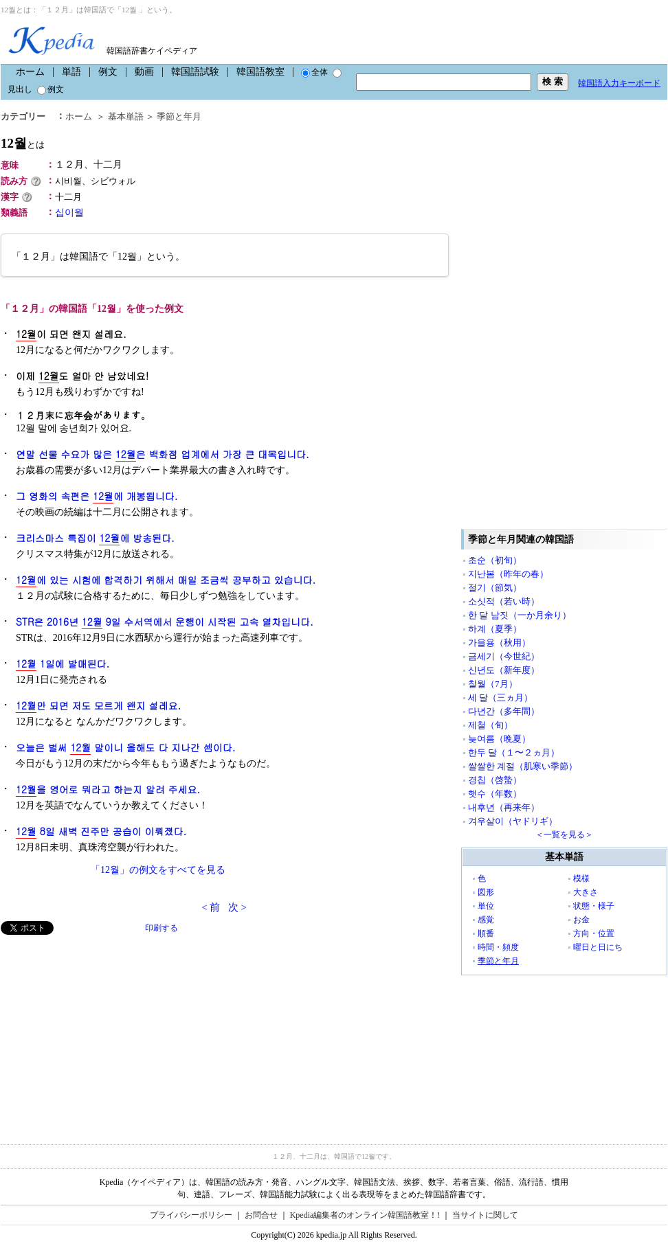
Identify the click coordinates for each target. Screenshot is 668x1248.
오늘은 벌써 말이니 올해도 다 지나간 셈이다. (125, 747)
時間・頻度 (498, 947)
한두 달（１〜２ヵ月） (513, 752)
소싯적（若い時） (503, 601)
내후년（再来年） (503, 807)
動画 (144, 72)
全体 (314, 72)
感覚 (486, 919)
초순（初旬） (495, 560)
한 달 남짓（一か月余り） (519, 615)
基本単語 (126, 116)
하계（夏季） (495, 629)
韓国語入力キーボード (619, 83)
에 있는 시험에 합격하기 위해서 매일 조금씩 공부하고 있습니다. (165, 580)
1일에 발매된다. (62, 664)
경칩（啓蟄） (495, 780)
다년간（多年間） (503, 711)
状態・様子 (593, 906)
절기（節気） (495, 587)
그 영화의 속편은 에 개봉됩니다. (96, 496)
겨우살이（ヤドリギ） (512, 821)
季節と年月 (179, 116)
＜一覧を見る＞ (564, 834)
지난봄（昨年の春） (508, 574)
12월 (23, 143)
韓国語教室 (260, 72)
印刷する (161, 928)
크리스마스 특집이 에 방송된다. (95, 538)
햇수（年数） (495, 793)
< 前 (210, 907)
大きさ (585, 892)
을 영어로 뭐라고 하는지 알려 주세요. (108, 789)
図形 (486, 892)
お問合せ (261, 1215)
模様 (581, 878)
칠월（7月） (492, 684)
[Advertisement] (104, 1031)
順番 (486, 933)
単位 (486, 906)
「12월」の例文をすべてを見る (158, 870)
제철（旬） (490, 725)
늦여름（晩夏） (499, 739)
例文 (108, 72)
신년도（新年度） (503, 670)
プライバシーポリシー (191, 1215)
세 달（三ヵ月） (500, 697)
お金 (581, 919)
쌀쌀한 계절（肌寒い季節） (522, 766)
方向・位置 (593, 933)
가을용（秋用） (499, 642)
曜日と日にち (598, 947)
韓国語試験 (195, 72)
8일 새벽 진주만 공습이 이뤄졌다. (101, 831)
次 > (237, 907)
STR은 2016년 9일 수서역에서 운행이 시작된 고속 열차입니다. (164, 622)
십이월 (69, 212)
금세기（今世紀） (503, 656)
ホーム (30, 72)
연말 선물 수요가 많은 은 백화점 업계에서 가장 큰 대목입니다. (162, 454)
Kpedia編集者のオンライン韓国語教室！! (365, 1215)
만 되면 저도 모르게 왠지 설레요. (98, 706)
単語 (71, 72)
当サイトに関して (485, 1215)
